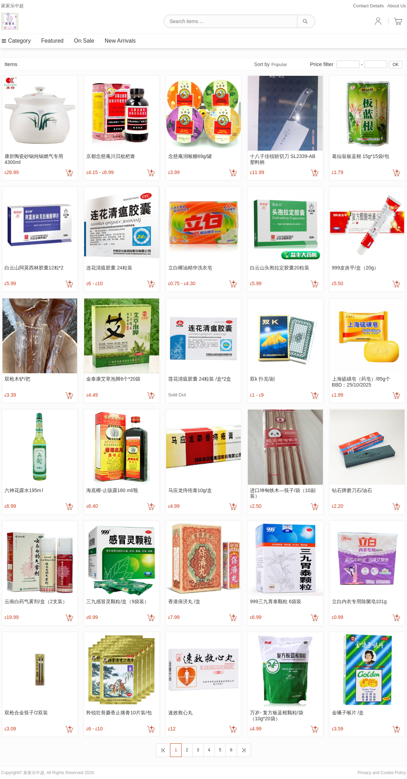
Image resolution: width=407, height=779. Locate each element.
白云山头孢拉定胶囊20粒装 (279, 268)
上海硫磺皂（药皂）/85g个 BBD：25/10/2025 (361, 382)
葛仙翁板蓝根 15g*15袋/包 (360, 156)
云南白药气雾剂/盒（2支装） (36, 601)
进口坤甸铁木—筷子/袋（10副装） (282, 493)
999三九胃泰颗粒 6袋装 (275, 601)
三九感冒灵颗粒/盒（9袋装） (117, 601)
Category (16, 41)
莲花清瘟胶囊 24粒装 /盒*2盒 (199, 379)
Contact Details (368, 5)
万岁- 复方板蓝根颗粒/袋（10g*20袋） (276, 715)
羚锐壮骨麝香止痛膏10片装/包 (118, 712)
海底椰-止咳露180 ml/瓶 (112, 490)
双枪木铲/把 (17, 379)
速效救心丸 (180, 712)
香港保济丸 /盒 (184, 601)
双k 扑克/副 (262, 379)
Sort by (270, 64)
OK (396, 64)
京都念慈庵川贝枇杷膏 (110, 156)
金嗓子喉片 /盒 (348, 712)
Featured (52, 41)
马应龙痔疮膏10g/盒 (190, 490)
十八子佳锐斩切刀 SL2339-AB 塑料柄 (283, 159)
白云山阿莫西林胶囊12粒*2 (34, 268)
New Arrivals (120, 41)
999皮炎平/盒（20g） (355, 268)
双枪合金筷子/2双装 (26, 712)
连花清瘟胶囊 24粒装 (109, 268)
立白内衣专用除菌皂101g (359, 601)
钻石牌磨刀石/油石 (352, 490)
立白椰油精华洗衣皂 (190, 268)
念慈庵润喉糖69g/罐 (190, 156)
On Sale (84, 41)
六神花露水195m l (24, 490)
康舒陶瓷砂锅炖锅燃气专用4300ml (34, 159)
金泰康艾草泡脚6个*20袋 (113, 379)
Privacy (364, 772)
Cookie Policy (393, 772)
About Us (396, 5)
